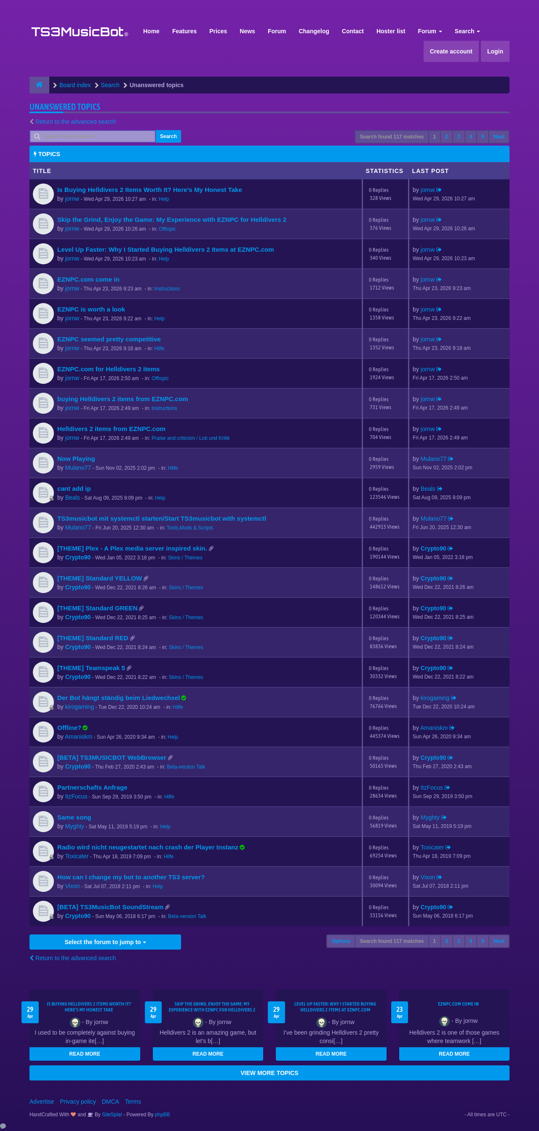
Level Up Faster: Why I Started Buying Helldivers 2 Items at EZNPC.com (165, 249)
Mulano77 (78, 467)
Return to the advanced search (75, 121)
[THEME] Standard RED (92, 637)
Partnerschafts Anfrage (92, 787)
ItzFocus (76, 796)
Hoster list (390, 31)
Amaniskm (78, 736)
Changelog (314, 31)
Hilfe (159, 348)
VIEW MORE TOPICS (269, 1073)
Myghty (74, 826)
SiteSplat (111, 1115)
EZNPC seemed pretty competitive (109, 339)
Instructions (167, 289)
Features (184, 31)
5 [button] (482, 137)
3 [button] (458, 137)
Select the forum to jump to (105, 942)
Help (164, 199)
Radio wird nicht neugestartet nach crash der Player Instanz (147, 847)
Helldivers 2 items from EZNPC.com (111, 428)
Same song (74, 817)
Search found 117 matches (392, 137)
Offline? (69, 727)
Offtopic (167, 229)
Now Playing (76, 458)
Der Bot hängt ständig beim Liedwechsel (118, 697)
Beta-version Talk (186, 767)
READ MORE (84, 1054)
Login (495, 51)
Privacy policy (78, 1101)
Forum (277, 31)
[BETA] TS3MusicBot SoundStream (110, 906)
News (247, 31)
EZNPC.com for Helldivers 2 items (108, 369)
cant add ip (74, 488)
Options (340, 941)
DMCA (110, 1101)
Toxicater (76, 856)
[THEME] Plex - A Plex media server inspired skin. (132, 548)
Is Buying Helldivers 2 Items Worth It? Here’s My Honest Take (149, 189)
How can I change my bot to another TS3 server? (131, 877)
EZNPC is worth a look (91, 309)
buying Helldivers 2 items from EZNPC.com (122, 398)
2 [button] (446, 137)
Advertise (41, 1101)
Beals (72, 497)
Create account (451, 51)
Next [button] (499, 137)
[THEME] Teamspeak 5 (91, 667)
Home (151, 31)
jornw (72, 198)
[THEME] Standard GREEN (97, 608)
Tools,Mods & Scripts (190, 528)
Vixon (72, 886)
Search (467, 31)
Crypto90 (78, 557)
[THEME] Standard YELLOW (99, 578)
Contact (353, 31)
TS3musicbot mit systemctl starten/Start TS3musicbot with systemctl (161, 518)
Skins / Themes (185, 558)
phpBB (162, 1115)
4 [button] (471, 137)
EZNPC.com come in (88, 279)
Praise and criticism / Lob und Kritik (191, 438)
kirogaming (79, 706)
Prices (218, 31)
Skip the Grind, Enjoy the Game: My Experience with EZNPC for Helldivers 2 (171, 219)
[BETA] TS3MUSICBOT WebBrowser (111, 757)
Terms (133, 1101)
